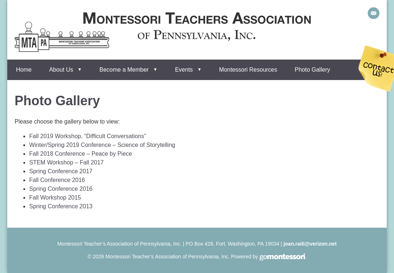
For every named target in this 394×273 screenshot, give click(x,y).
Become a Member (124, 70)
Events (184, 70)
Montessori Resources (248, 70)
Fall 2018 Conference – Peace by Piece (80, 154)
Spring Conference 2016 (60, 189)
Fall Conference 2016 (57, 180)
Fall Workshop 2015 (55, 197)
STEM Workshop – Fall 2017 (66, 162)
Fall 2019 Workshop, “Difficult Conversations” (87, 136)
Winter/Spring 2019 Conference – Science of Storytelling (102, 145)
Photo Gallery (312, 70)
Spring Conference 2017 (60, 171)
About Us (61, 70)
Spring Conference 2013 (60, 206)
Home (24, 70)
